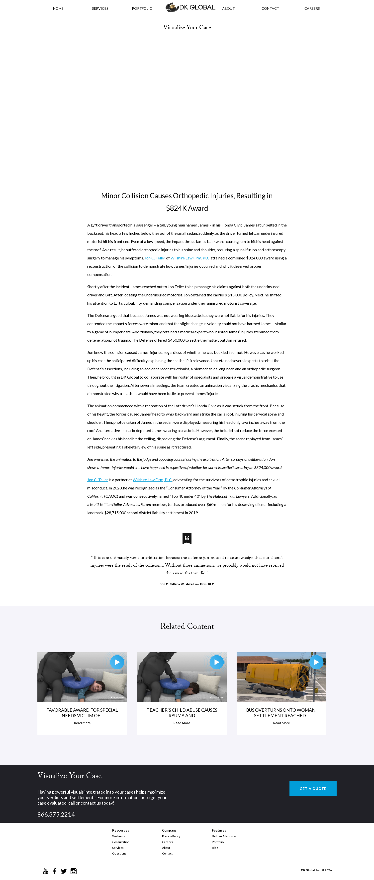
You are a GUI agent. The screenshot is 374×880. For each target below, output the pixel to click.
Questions (119, 853)
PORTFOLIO (142, 8)
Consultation (120, 842)
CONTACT (270, 8)
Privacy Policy (171, 836)
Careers (167, 842)
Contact (167, 853)
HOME (58, 8)
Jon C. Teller (155, 257)
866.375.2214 (56, 814)
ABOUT (228, 8)
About (166, 848)
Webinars (118, 836)
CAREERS (312, 8)
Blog (215, 848)
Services (100, 8)
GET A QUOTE (313, 788)
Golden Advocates (224, 836)
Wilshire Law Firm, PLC (190, 257)
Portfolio (218, 842)
